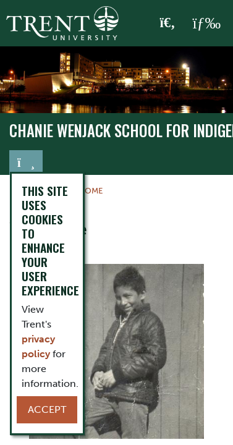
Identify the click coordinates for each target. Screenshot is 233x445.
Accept (47, 409)
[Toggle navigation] (26, 162)
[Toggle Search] (168, 23)
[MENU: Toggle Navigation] (206, 23)
